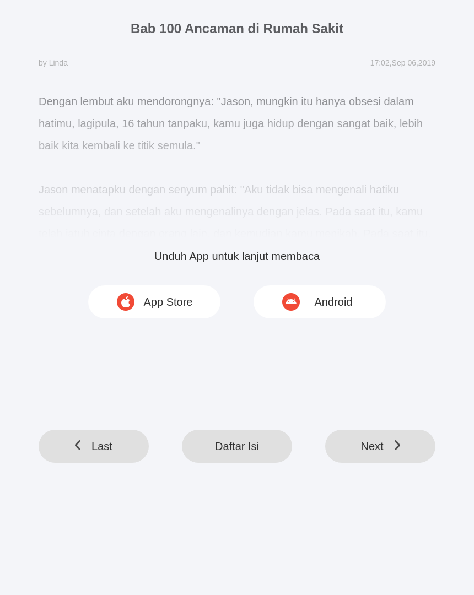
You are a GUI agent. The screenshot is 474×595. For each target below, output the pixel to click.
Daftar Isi (237, 446)
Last (93, 446)
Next (380, 446)
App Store (168, 302)
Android (334, 302)
